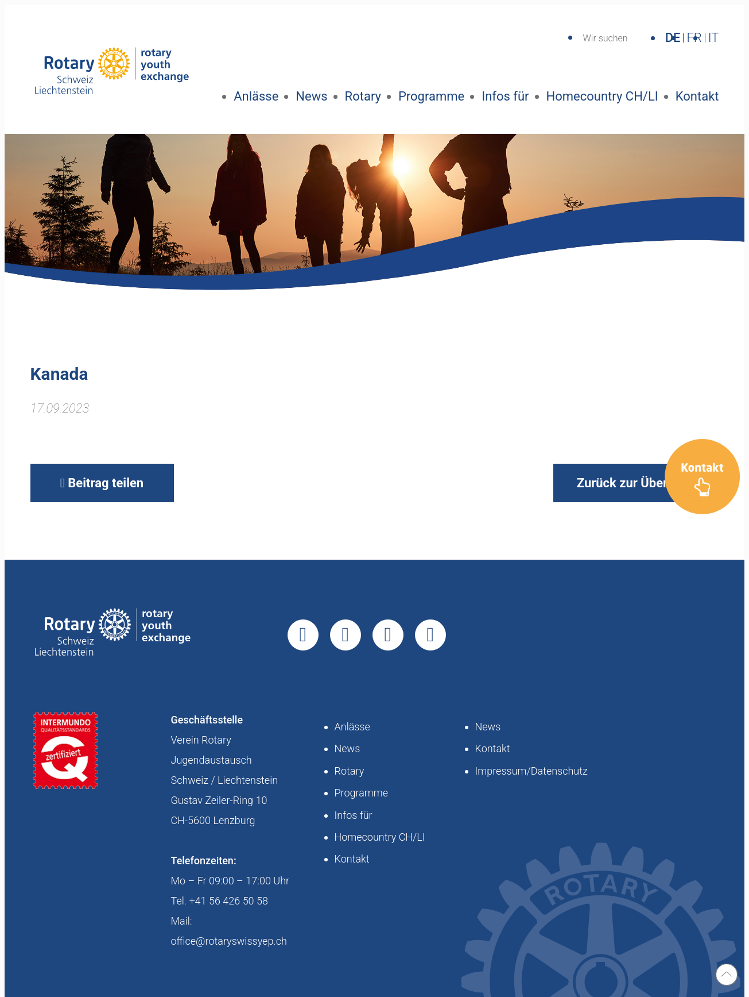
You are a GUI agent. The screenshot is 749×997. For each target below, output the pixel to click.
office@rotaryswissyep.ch (229, 941)
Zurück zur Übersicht (636, 483)
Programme (431, 96)
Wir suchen (605, 38)
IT (713, 38)
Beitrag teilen (101, 483)
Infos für (505, 96)
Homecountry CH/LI (602, 96)
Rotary (363, 96)
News (311, 96)
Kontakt (697, 96)
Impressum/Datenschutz (531, 771)
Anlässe (256, 96)
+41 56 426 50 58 (228, 901)
